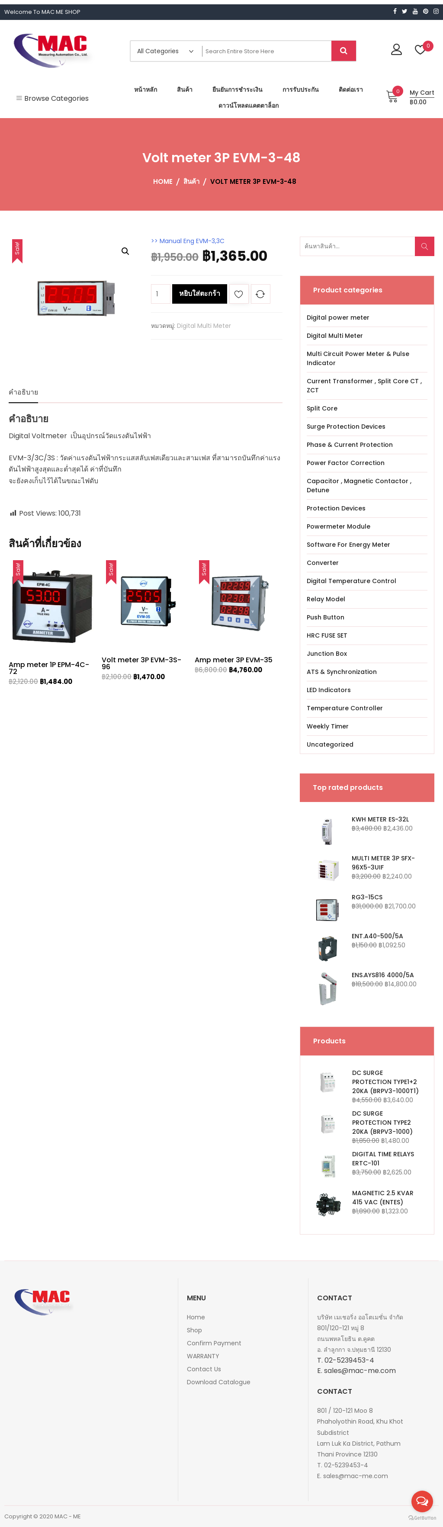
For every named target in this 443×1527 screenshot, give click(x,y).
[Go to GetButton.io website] (422, 1518)
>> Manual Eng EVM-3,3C (188, 241)
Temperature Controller (345, 708)
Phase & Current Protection (350, 444)
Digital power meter (338, 317)
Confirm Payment (214, 1343)
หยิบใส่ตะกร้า (199, 293)
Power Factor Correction (346, 463)
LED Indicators (329, 690)
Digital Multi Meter (204, 325)
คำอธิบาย (23, 392)
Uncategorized (330, 744)
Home (196, 1317)
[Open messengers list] (422, 1501)
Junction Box (327, 653)
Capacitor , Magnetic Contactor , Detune (359, 485)
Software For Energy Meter (348, 544)
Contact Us (204, 1369)
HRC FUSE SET (327, 635)
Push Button (325, 617)
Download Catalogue (218, 1382)
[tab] (23, 392)
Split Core (322, 408)
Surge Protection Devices (346, 426)
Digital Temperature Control (351, 581)
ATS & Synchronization (342, 671)
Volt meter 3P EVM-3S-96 (141, 663)
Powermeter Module (338, 526)
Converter (323, 562)
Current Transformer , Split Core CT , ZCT (364, 386)
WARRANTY (203, 1356)
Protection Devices (336, 508)
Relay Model (326, 599)
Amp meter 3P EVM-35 (234, 660)
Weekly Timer (328, 726)
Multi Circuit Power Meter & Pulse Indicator (358, 358)
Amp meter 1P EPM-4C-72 (49, 668)
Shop (194, 1330)
